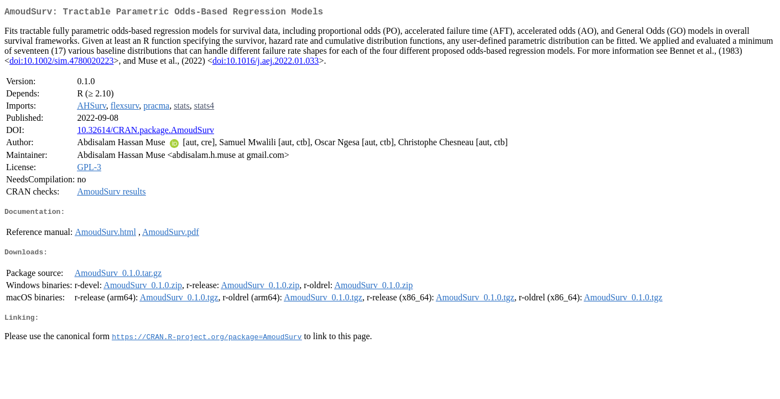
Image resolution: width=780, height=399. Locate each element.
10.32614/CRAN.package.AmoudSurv (145, 132)
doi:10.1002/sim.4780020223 (61, 63)
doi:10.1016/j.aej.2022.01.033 (265, 63)
